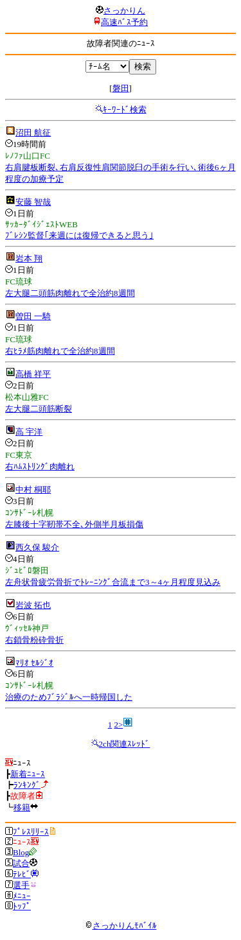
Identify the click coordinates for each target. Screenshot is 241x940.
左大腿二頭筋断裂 (38, 408)
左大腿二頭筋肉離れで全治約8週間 (70, 293)
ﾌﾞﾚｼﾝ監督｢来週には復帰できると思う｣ (79, 235)
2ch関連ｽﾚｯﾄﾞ (124, 744)
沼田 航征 (33, 132)
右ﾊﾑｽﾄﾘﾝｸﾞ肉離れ (40, 466)
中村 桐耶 (33, 489)
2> (118, 724)
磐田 (120, 88)
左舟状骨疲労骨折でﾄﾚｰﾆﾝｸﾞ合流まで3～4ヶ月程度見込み (112, 582)
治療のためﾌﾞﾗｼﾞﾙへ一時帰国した (68, 697)
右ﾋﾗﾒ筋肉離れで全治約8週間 (60, 351)
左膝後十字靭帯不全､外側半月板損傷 (74, 524)
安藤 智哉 (33, 202)
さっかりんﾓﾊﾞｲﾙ (121, 925)
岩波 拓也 (33, 605)
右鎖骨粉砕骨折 (34, 640)
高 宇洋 (28, 432)
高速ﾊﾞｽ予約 (124, 22)
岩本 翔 (28, 258)
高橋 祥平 (33, 374)
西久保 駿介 (37, 547)
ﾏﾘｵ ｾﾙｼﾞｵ (34, 663)
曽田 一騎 (33, 316)
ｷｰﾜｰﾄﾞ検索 (125, 109)
